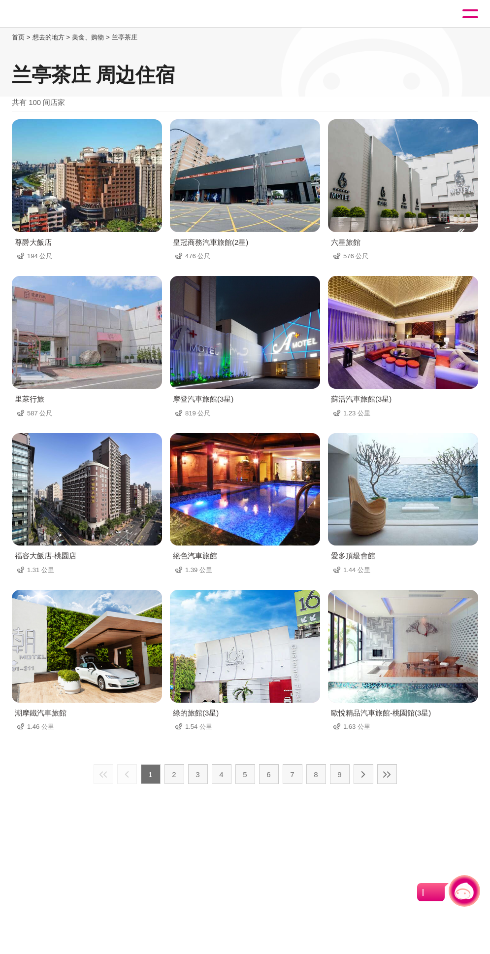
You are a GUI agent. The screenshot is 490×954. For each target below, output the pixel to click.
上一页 (127, 774)
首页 (18, 37)
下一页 (363, 774)
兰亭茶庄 (124, 37)
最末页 (387, 774)
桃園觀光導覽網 (48, 14)
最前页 (103, 774)
